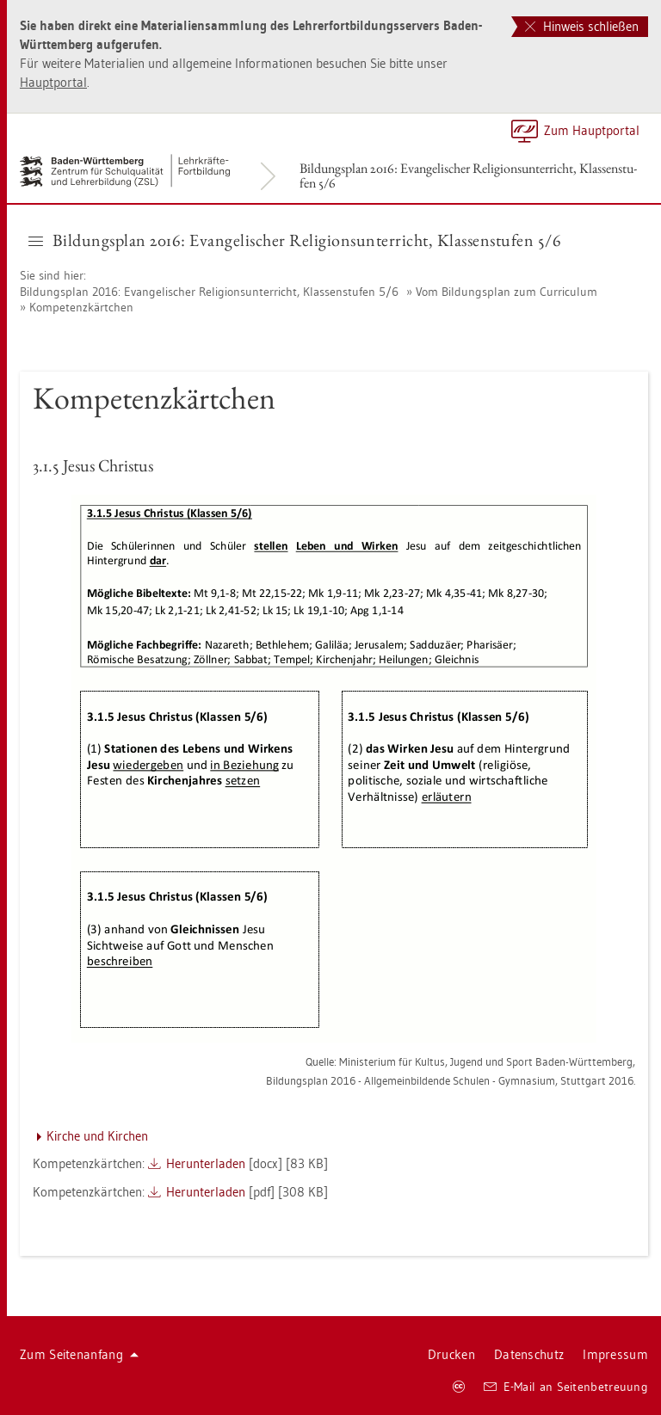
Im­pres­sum (615, 1354)
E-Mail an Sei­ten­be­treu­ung (566, 1386)
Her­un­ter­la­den (205, 1163)
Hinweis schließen (582, 26)
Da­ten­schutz (529, 1354)
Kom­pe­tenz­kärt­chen (81, 307)
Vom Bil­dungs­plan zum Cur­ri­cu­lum (506, 291)
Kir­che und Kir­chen (97, 1136)
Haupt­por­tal (53, 82)
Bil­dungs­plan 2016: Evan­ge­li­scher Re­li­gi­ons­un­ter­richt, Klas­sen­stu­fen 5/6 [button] (294, 240)
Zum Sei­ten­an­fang (79, 1354)
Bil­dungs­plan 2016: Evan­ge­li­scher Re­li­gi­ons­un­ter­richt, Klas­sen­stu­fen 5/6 (468, 175)
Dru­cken (451, 1354)
